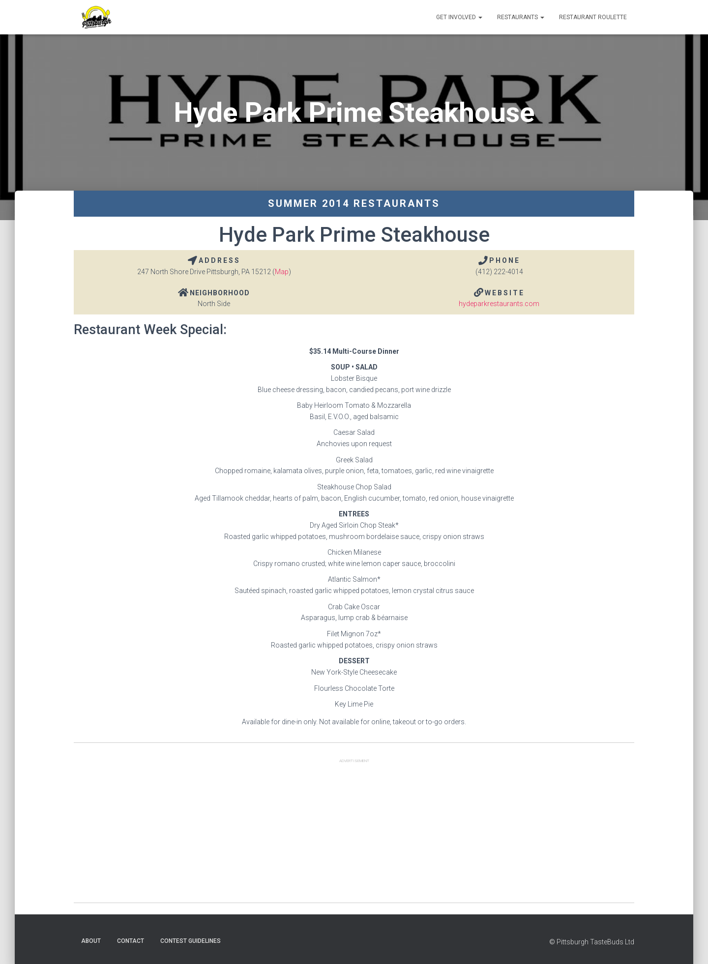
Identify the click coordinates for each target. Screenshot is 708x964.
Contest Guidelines (190, 940)
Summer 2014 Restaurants (354, 203)
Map (282, 272)
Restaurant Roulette (593, 17)
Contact (130, 940)
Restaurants (520, 17)
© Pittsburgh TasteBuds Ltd (591, 942)
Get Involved (459, 17)
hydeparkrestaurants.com (499, 304)
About (91, 940)
